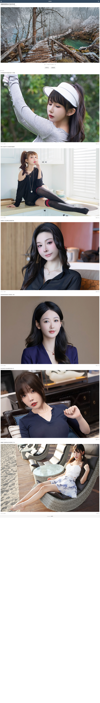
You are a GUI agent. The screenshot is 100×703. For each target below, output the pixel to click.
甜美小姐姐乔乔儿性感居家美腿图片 (8, 146)
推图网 (50, 1)
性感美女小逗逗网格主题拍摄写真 (7, 220)
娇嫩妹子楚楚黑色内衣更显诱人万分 (8, 442)
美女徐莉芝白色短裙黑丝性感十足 (7, 368)
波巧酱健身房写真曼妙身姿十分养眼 (8, 72)
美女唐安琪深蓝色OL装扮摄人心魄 (7, 294)
